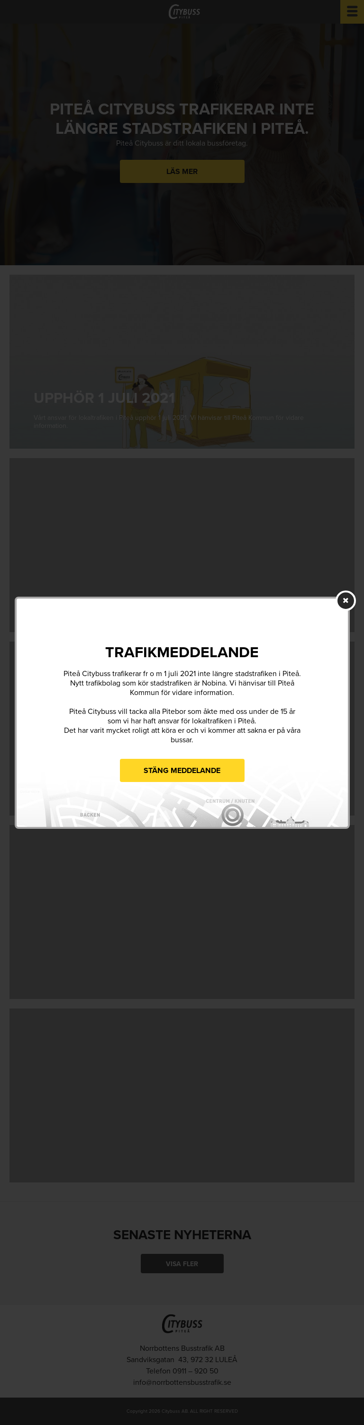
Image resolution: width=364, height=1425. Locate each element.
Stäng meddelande (182, 770)
